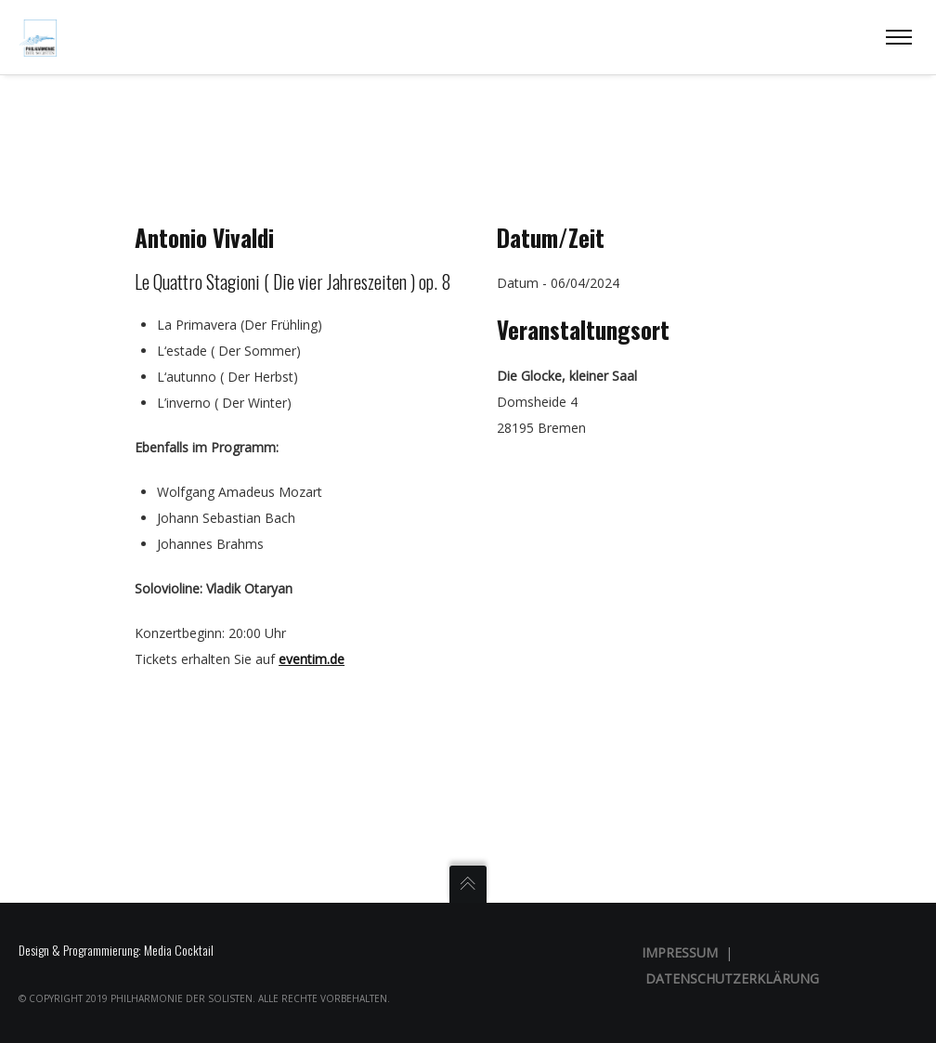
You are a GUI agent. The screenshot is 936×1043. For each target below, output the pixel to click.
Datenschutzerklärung (732, 978)
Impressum (680, 952)
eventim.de (311, 659)
